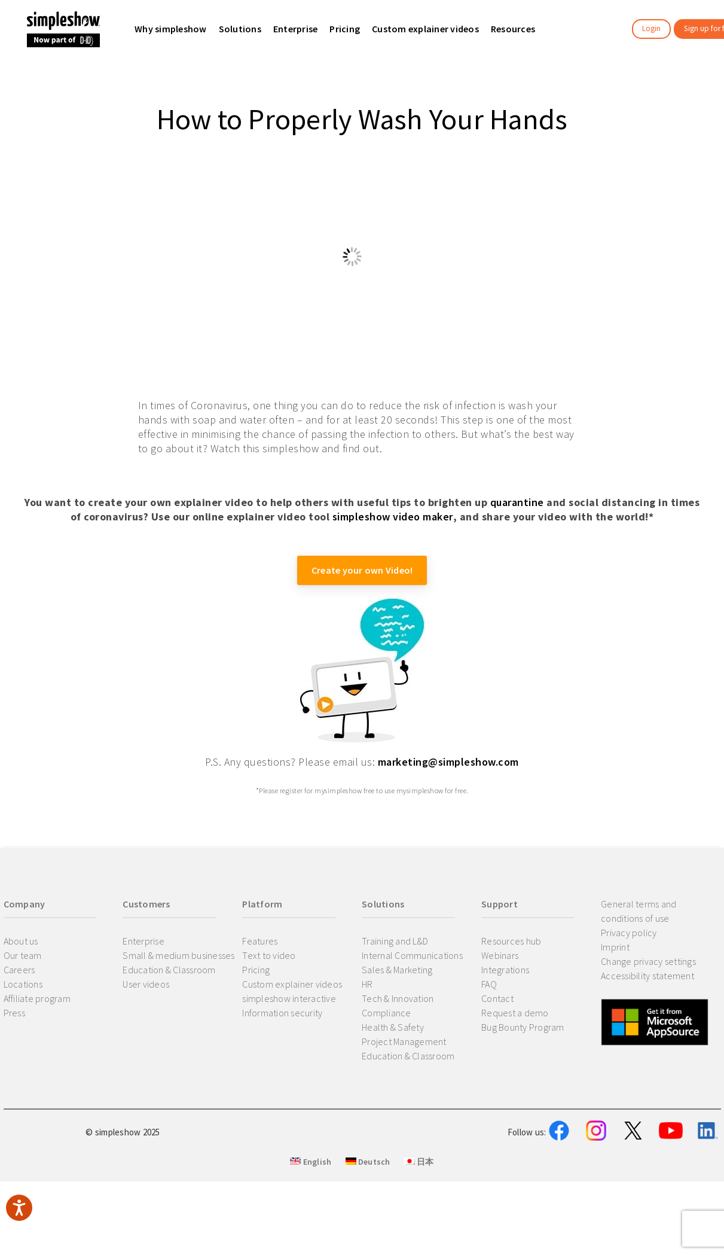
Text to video (268, 955)
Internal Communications (412, 955)
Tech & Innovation (397, 998)
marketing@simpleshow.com (448, 762)
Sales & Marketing (397, 970)
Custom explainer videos (292, 984)
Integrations (505, 970)
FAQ (489, 984)
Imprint (615, 947)
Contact (497, 998)
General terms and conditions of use (638, 911)
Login (651, 28)
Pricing (256, 970)
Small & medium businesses (178, 955)
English (310, 1220)
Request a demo (515, 1013)
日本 (419, 1220)
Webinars (499, 955)
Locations (23, 984)
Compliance (386, 1013)
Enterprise (143, 941)
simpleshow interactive (289, 998)
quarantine (517, 502)
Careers (19, 970)
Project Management (404, 1041)
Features (259, 941)
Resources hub (511, 941)
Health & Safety (393, 1027)
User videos (146, 984)
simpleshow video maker (392, 516)
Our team (23, 955)
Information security (282, 1013)
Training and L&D (395, 941)
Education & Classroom (169, 970)
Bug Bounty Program (522, 1027)
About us (21, 941)
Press (14, 1013)
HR (367, 984)
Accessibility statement (647, 976)
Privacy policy (629, 933)
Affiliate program (37, 998)
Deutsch (368, 1220)
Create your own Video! (362, 570)
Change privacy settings (648, 961)
